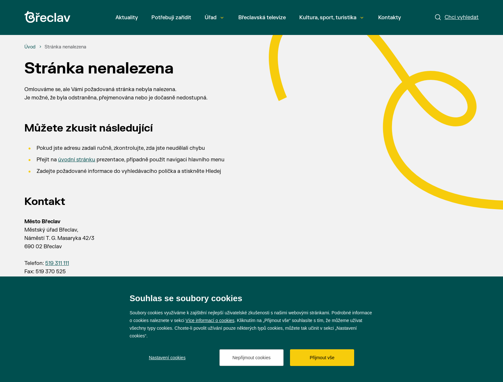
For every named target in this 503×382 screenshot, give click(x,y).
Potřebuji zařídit (171, 17)
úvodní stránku (76, 160)
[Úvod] (30, 47)
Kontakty (389, 17)
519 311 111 (57, 263)
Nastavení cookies (167, 357)
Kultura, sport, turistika (331, 17)
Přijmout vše (322, 357)
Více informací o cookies (209, 320)
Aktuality (126, 17)
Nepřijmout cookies (251, 357)
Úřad (214, 17)
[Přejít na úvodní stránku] (47, 17)
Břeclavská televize (262, 17)
